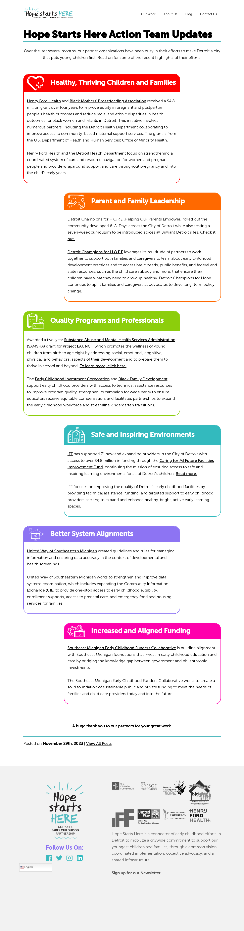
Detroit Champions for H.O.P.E (95, 252)
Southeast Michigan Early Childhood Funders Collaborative (121, 648)
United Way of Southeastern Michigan (62, 551)
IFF (70, 454)
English (26, 867)
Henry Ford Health (44, 101)
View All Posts (99, 744)
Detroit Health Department (101, 154)
